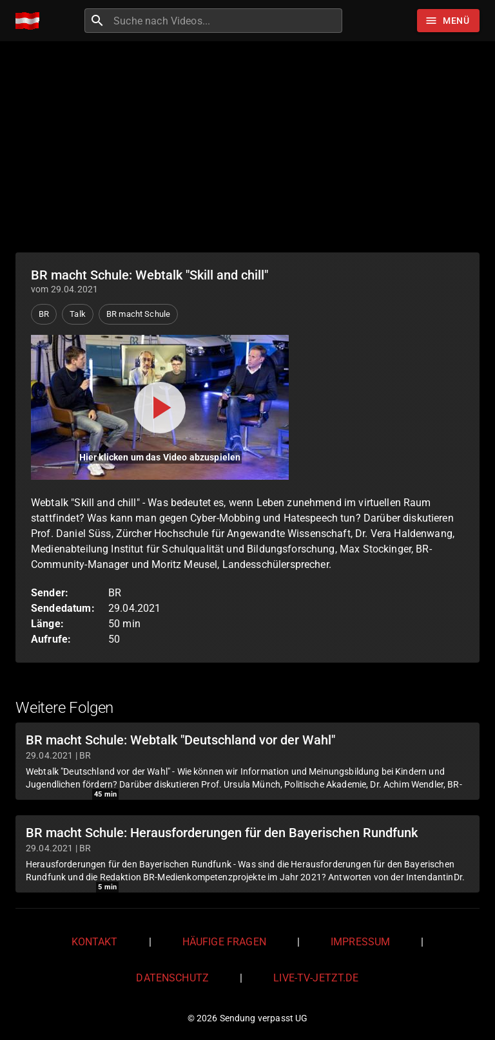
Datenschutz (172, 978)
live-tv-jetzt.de (315, 978)
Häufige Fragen (224, 942)
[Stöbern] (448, 20)
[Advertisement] (247, 147)
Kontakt (95, 942)
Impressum (360, 942)
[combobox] (226, 20)
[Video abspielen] (160, 407)
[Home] (30, 21)
